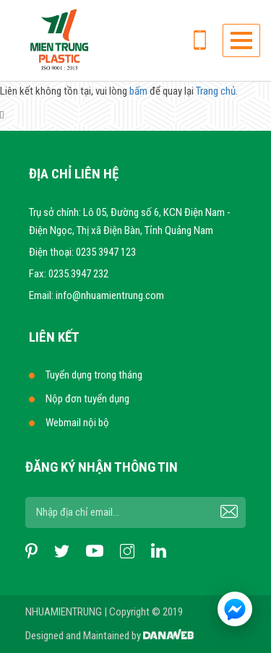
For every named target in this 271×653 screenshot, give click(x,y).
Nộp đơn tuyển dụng (87, 398)
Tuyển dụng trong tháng (94, 374)
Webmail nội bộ (77, 422)
